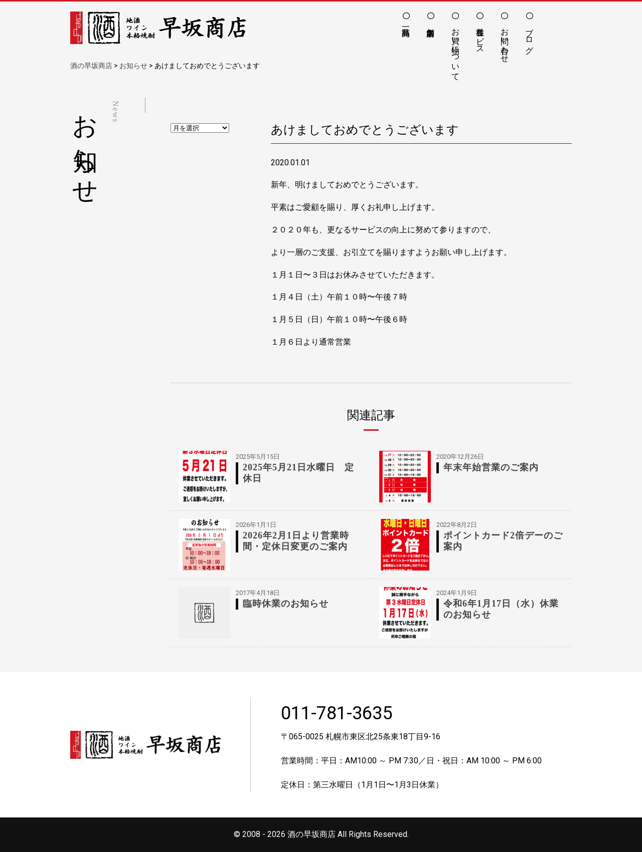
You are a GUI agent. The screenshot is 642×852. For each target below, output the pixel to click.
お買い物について (455, 50)
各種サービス (480, 36)
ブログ (529, 36)
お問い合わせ (505, 41)
